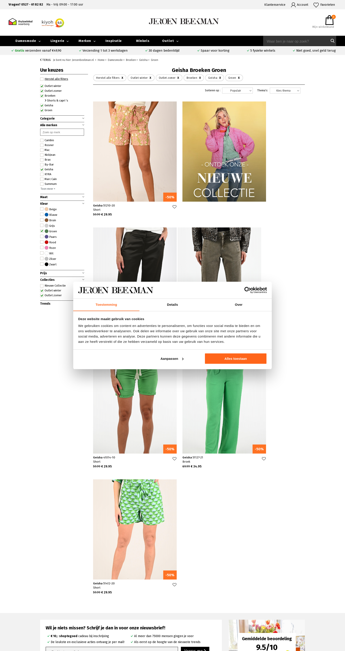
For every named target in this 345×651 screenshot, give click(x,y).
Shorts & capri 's (56, 100)
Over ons (269, 599)
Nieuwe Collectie (53, 285)
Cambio (47, 140)
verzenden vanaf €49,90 (38, 51)
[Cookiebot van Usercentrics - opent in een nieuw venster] (247, 290)
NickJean (47, 155)
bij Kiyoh (90, 645)
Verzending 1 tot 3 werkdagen (105, 51)
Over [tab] (239, 304)
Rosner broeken (197, 599)
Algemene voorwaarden (279, 619)
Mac (45, 150)
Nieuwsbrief (271, 614)
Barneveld (126, 614)
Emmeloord (127, 599)
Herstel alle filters (54, 79)
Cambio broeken (197, 609)
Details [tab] (172, 304)
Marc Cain (48, 179)
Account (302, 5)
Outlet (168, 41)
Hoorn (123, 609)
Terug (45, 60)
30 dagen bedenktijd (164, 51)
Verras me (195, 525)
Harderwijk (126, 619)
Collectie (308, 599)
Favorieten (327, 5)
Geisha (46, 105)
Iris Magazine (311, 609)
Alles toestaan (236, 358)
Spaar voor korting (215, 51)
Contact (44, 604)
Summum (48, 184)
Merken (85, 41)
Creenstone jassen (199, 604)
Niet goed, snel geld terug (316, 51)
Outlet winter (50, 86)
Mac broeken (195, 619)
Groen (46, 110)
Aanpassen (172, 358)
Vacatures (308, 614)
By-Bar (47, 164)
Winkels (142, 41)
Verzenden (46, 609)
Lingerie (57, 41)
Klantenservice (274, 5)
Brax (45, 159)
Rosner (47, 145)
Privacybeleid (272, 624)
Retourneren (48, 614)
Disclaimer (309, 619)
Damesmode (25, 41)
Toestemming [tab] (106, 304)
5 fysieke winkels (262, 51)
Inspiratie (113, 41)
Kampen (125, 604)
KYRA (45, 174)
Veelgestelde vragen (53, 599)
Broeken (47, 96)
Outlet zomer (51, 91)
